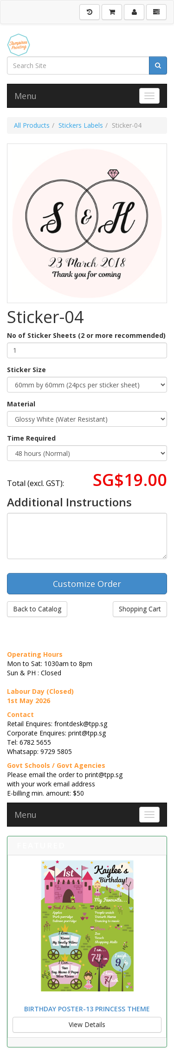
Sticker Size (26, 369)
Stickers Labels (80, 125)
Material (21, 403)
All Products (32, 125)
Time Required (31, 438)
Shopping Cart (140, 608)
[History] (89, 12)
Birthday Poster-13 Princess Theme (87, 1008)
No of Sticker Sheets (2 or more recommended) (86, 335)
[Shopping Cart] (112, 12)
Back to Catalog (37, 608)
